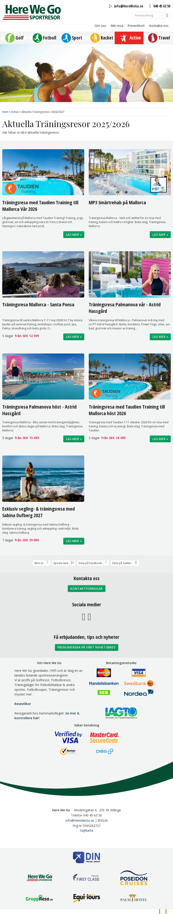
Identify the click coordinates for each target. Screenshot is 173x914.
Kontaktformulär (86, 588)
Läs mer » (74, 235)
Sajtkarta (86, 830)
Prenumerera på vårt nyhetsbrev (86, 647)
